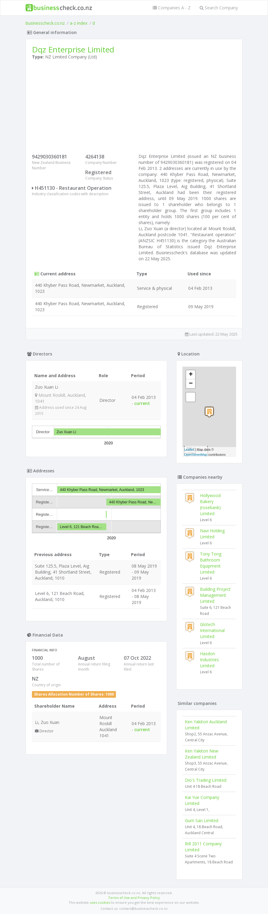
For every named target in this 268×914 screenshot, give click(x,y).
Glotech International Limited (212, 630)
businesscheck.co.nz (45, 23)
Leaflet (189, 449)
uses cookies (100, 902)
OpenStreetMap (195, 454)
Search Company (219, 8)
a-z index (78, 23)
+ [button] (191, 374)
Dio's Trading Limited (205, 780)
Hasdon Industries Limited (209, 659)
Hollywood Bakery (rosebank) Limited (210, 504)
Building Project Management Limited (215, 595)
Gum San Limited (201, 820)
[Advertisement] (134, 108)
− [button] (191, 383)
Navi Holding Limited (212, 534)
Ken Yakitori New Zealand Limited (201, 754)
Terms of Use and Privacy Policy (134, 897)
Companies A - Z (172, 8)
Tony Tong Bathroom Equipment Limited (210, 563)
